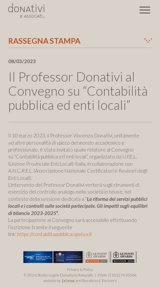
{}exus (68, 280)
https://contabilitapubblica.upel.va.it (54, 234)
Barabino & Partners (99, 280)
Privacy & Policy (80, 269)
